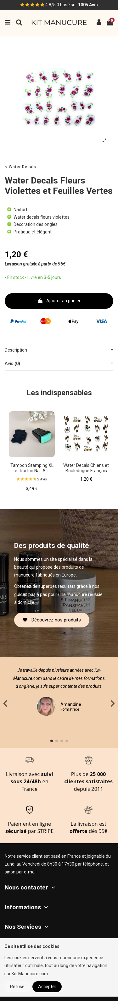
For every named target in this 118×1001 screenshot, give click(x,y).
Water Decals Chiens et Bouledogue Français (86, 468)
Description (59, 349)
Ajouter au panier (59, 300)
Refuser (18, 986)
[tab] (59, 350)
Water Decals (22, 166)
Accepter (47, 986)
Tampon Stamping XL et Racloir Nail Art (31, 468)
